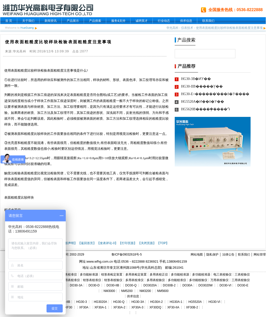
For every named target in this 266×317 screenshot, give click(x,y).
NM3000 (109, 291)
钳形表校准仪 (92, 280)
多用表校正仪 (159, 274)
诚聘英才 (142, 21)
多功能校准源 (180, 274)
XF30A (83, 307)
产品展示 (73, 21)
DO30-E (242, 285)
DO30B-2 (169, 285)
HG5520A (195, 302)
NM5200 (126, 291)
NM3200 (145, 291)
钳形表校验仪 (113, 280)
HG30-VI (214, 302)
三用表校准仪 (71, 280)
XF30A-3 (137, 307)
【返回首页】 (87, 243)
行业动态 (164, 21)
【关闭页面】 (147, 243)
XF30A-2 (119, 307)
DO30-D (94, 285)
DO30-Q (131, 285)
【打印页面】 (128, 243)
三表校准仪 (69, 274)
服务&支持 (118, 21)
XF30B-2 (192, 307)
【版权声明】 (68, 243)
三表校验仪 (242, 274)
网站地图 (197, 254)
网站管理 (260, 254)
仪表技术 (187, 28)
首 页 (8, 21)
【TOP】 (163, 243)
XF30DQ (155, 307)
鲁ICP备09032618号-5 (127, 254)
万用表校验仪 (219, 280)
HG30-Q (119, 302)
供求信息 (186, 21)
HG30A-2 (156, 302)
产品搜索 (95, 21)
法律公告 (228, 254)
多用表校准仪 (134, 280)
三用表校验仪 (241, 280)
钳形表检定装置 (111, 274)
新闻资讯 (51, 21)
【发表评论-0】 (107, 243)
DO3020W (205, 285)
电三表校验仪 (222, 274)
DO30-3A (76, 285)
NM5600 (162, 291)
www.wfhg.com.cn (99, 261)
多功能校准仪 (177, 280)
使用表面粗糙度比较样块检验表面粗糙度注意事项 (229, 28)
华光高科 (172, 28)
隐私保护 (212, 254)
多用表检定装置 (136, 274)
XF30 (68, 307)
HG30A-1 (176, 302)
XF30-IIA (173, 307)
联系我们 (208, 21)
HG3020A (100, 302)
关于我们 (28, 21)
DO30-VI (225, 285)
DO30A (187, 285)
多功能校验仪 (198, 280)
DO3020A (150, 285)
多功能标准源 (89, 274)
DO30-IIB (112, 285)
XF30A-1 (100, 307)
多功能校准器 (201, 274)
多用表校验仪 (156, 280)
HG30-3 (81, 302)
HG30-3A (137, 302)
